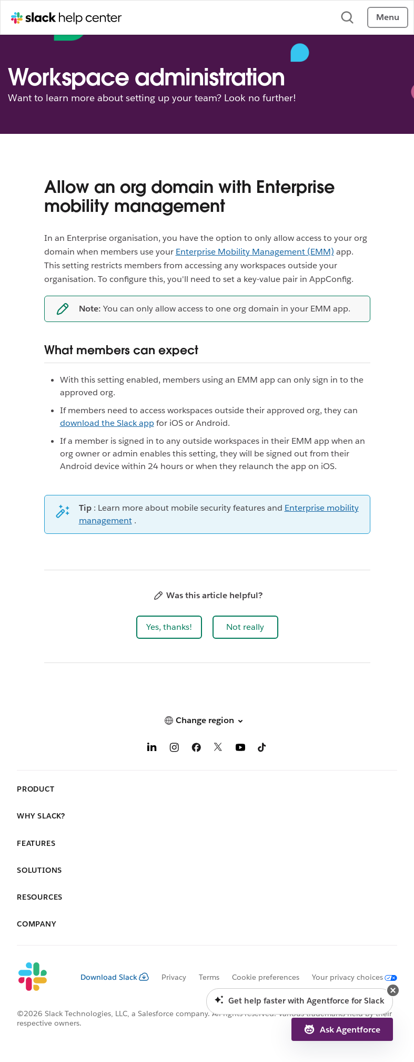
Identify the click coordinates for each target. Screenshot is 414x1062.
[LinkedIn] (152, 749)
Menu (387, 17)
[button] (169, 627)
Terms (209, 977)
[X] (218, 749)
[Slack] (40, 977)
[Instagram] (174, 749)
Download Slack (114, 977)
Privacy (173, 977)
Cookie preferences (265, 977)
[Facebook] (196, 749)
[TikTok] (262, 749)
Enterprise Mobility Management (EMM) (255, 251)
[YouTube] (240, 749)
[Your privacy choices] (348, 977)
